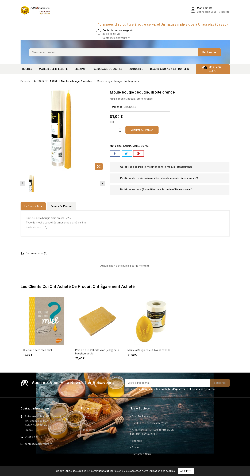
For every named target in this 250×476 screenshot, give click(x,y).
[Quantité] (114, 130)
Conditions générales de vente (149, 422)
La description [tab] (33, 206)
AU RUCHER (136, 69)
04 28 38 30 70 (111, 34)
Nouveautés (89, 422)
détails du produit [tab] (61, 206)
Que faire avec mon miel (37, 349)
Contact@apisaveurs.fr (116, 38)
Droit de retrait (140, 416)
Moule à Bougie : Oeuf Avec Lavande (149, 349)
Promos (87, 416)
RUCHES (27, 69)
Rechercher (209, 52)
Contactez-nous (141, 453)
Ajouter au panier (142, 129)
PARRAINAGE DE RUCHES (107, 69)
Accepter (186, 471)
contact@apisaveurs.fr (38, 443)
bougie (127, 146)
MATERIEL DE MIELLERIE (53, 69)
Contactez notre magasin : (118, 30)
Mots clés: (116, 146)
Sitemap (136, 440)
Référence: (116, 107)
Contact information (35, 408)
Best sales (88, 429)
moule (136, 146)
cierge (145, 146)
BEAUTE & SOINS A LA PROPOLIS (169, 69)
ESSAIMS (80, 69)
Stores (135, 447)
